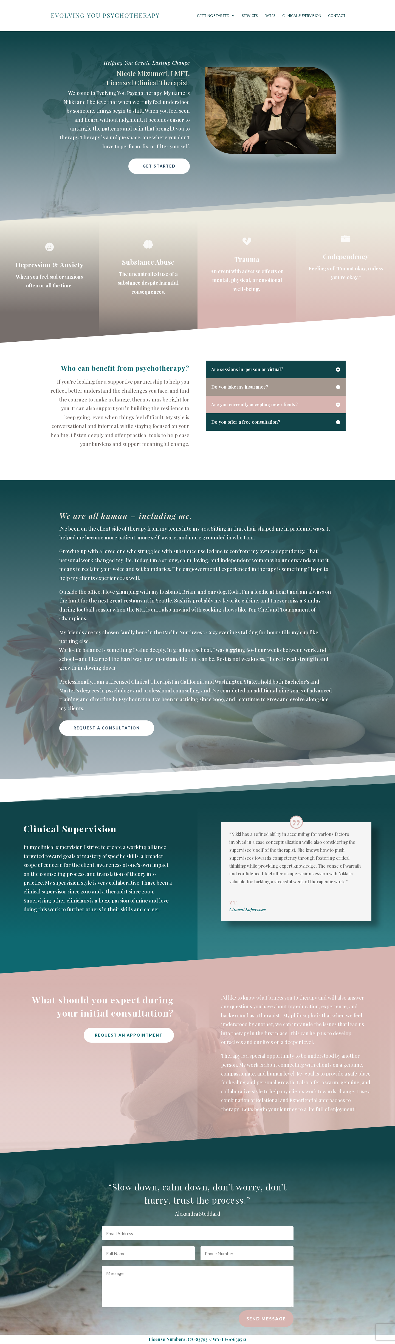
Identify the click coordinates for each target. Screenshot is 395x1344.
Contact (337, 16)
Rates (270, 16)
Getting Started (213, 16)
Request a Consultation (107, 728)
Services (250, 16)
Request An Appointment (129, 1035)
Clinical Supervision (301, 16)
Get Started (159, 166)
